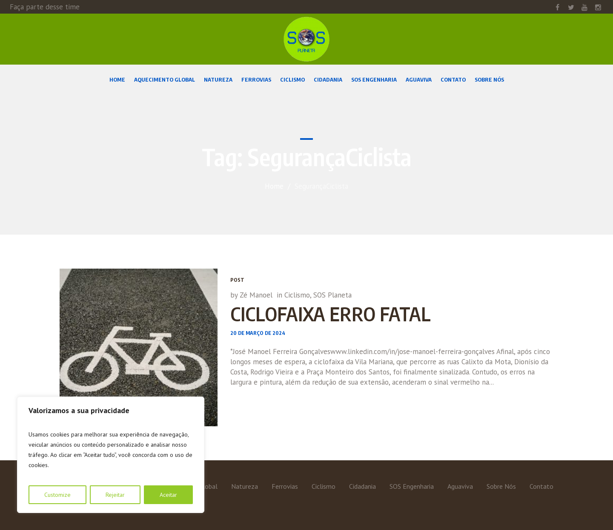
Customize (57, 495)
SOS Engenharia (412, 486)
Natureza (244, 486)
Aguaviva (460, 486)
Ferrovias (285, 486)
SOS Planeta (332, 295)
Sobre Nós (501, 486)
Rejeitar (115, 495)
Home (274, 186)
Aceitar (168, 495)
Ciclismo (297, 295)
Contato (541, 486)
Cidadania (362, 486)
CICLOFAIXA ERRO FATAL (330, 314)
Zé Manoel (256, 295)
